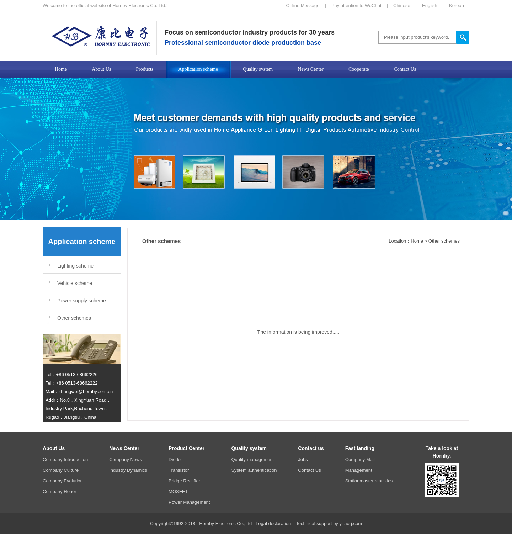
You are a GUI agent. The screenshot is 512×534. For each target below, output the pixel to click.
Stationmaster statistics (369, 480)
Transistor (179, 470)
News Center (124, 448)
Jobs (303, 459)
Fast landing (359, 448)
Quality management (252, 459)
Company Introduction (65, 459)
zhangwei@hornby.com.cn (86, 391)
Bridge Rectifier (184, 480)
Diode (175, 459)
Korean (456, 5)
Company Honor (59, 491)
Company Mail (360, 459)
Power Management (189, 502)
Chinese (401, 5)
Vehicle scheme (74, 283)
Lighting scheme (75, 266)
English (429, 5)
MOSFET (178, 491)
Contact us (311, 448)
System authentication (254, 470)
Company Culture (61, 470)
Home (417, 241)
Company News (125, 459)
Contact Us (309, 470)
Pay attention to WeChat (356, 5)
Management (358, 470)
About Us (54, 448)
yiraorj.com (350, 523)
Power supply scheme (81, 300)
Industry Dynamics (128, 470)
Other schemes (74, 318)
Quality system (249, 448)
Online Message (303, 5)
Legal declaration (273, 523)
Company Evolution (63, 480)
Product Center (186, 448)
